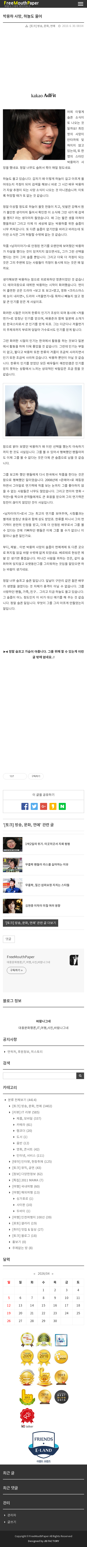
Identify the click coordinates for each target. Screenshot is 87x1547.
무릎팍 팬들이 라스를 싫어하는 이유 (47, 864)
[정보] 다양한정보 (27, 1174)
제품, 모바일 (28, 1118)
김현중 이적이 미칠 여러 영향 (42, 906)
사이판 (24, 1205)
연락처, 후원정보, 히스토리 (25, 1052)
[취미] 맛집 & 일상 (27, 1229)
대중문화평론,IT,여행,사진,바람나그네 (28, 962)
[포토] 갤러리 (24, 1223)
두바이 (23, 1211)
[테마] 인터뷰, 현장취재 (31, 1162)
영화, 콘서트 (28, 1149)
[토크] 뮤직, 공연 (26, 1168)
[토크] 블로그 (24, 1236)
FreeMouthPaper (20, 957)
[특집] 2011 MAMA (27, 1180)
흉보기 (18, 1242)
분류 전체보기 (22, 1100)
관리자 (11, 1515)
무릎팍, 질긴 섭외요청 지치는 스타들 (47, 885)
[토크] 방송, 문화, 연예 (42, 26)
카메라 (24, 1125)
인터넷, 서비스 (30, 1155)
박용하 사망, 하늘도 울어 (22, 16)
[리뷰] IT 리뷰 (25, 1112)
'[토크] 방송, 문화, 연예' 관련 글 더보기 (30, 923)
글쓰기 (11, 1522)
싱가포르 (24, 1199)
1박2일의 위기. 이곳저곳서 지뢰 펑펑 (47, 844)
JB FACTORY (51, 1541)
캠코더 (24, 1131)
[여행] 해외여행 (25, 1192)
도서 (21, 1137)
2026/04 (43, 1273)
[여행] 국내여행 (25, 1186)
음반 (22, 1143)
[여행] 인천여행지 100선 (31, 1217)
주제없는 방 (22, 1248)
